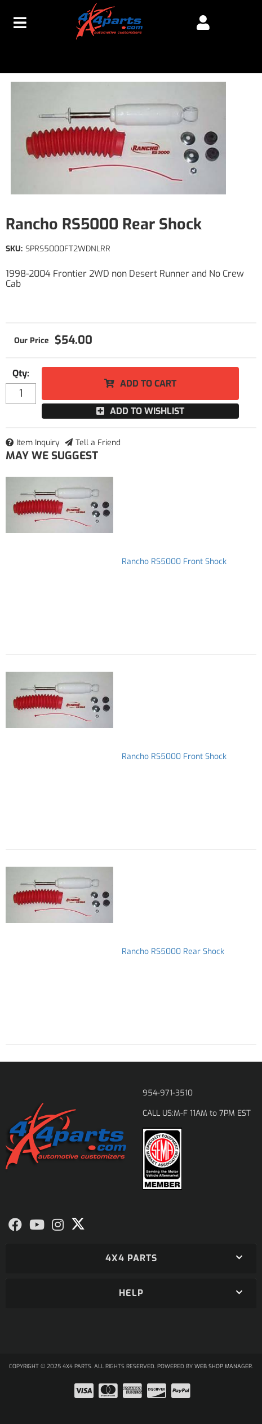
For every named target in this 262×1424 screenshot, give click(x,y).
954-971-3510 (168, 1093)
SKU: (14, 248)
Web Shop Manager (223, 1366)
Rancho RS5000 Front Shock (174, 561)
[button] (131, 1258)
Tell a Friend (98, 442)
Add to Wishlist (147, 411)
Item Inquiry (38, 442)
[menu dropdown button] (20, 22)
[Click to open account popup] (203, 22)
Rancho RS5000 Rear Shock (173, 951)
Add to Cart (148, 383)
